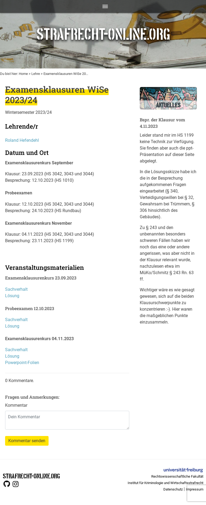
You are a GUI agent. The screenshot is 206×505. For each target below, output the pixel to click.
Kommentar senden (26, 440)
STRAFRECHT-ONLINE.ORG (31, 475)
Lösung (12, 295)
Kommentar (16, 405)
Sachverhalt (16, 289)
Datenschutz (173, 489)
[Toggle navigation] (103, 6)
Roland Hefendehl (22, 140)
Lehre (35, 74)
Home (23, 74)
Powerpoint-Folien (22, 362)
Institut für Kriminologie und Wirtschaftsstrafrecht (165, 483)
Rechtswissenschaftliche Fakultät (177, 476)
